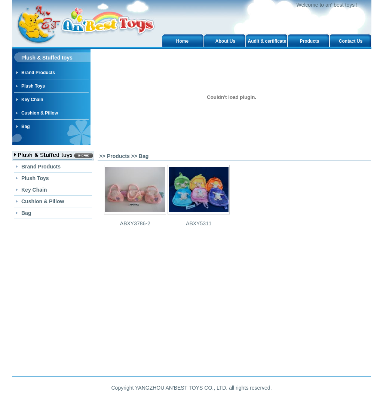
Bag (25, 126)
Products (309, 41)
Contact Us (350, 41)
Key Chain (32, 99)
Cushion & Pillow (39, 113)
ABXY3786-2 (135, 223)
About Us (225, 41)
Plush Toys (33, 86)
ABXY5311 (199, 223)
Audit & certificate (267, 41)
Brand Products (38, 72)
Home (182, 41)
